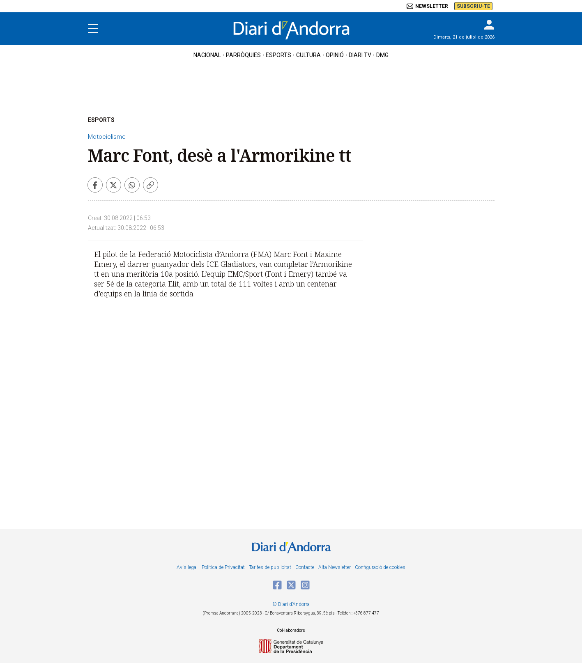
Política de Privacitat (223, 567)
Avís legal (187, 567)
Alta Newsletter (334, 567)
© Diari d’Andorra (291, 604)
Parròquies (243, 55)
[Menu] (93, 29)
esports (278, 55)
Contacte (304, 567)
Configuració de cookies (380, 567)
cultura (308, 55)
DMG (382, 55)
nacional (207, 55)
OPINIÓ (335, 55)
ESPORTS (101, 120)
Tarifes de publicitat (270, 567)
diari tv (360, 55)
